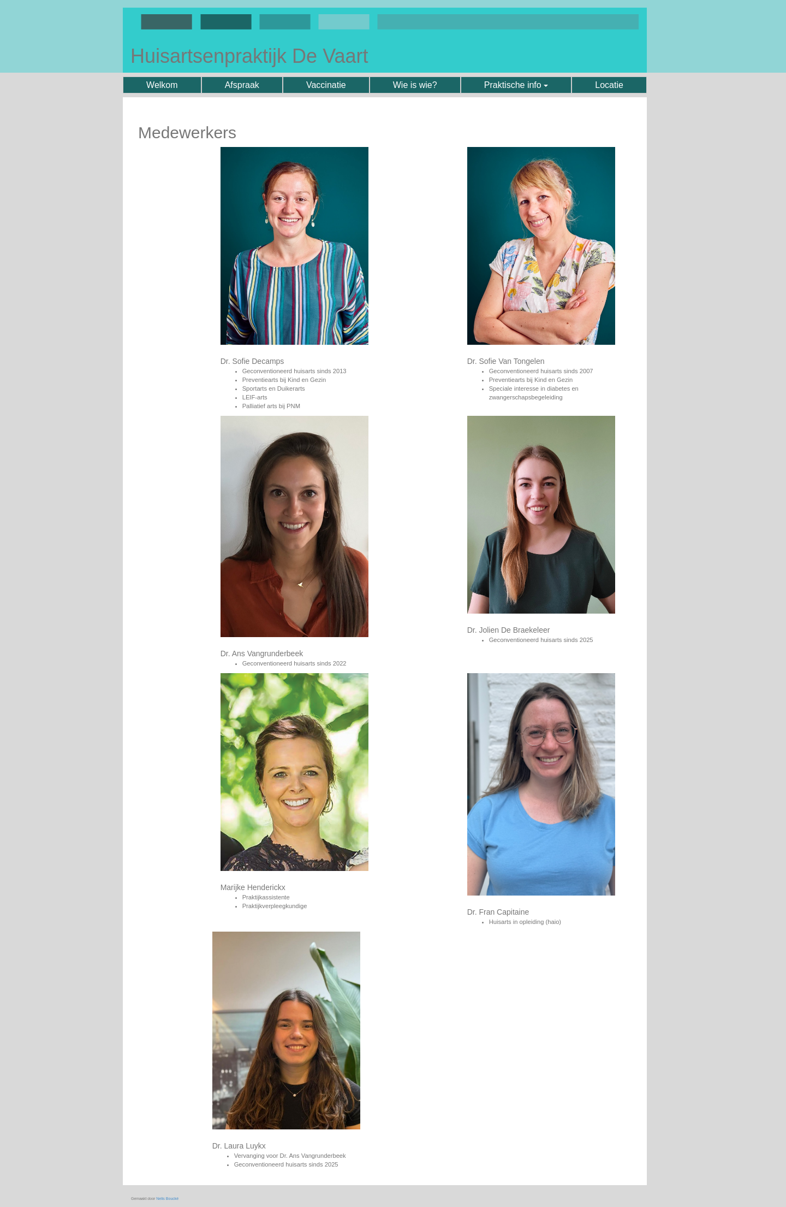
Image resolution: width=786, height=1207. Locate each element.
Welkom (162, 85)
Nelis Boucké (167, 1198)
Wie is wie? (415, 85)
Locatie (609, 85)
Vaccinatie (326, 85)
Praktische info (516, 85)
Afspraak (242, 85)
